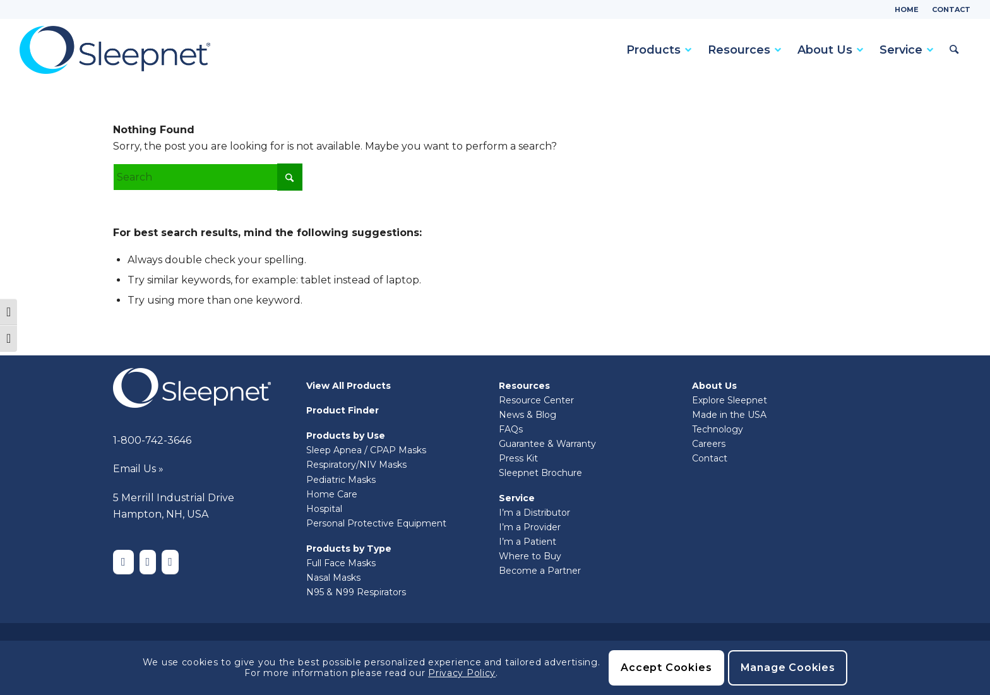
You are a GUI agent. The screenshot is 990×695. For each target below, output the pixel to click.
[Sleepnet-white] (192, 388)
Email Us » (138, 469)
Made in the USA (729, 414)
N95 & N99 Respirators (356, 592)
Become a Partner (540, 570)
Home (907, 9)
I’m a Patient (527, 541)
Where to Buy (530, 556)
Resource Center (536, 400)
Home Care (331, 494)
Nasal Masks (333, 577)
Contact (951, 9)
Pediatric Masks (341, 479)
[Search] (952, 49)
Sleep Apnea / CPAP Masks (366, 450)
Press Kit (518, 458)
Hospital (324, 508)
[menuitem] (907, 9)
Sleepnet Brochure (540, 472)
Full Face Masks (341, 563)
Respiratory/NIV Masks (356, 464)
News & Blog (527, 414)
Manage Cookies (788, 668)
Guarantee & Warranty (547, 443)
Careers (708, 443)
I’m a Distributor (534, 512)
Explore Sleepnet (729, 400)
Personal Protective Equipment (376, 523)
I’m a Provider (530, 527)
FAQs (511, 429)
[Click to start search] (289, 177)
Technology (717, 429)
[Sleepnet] (115, 49)
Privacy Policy (462, 673)
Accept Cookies (666, 668)
